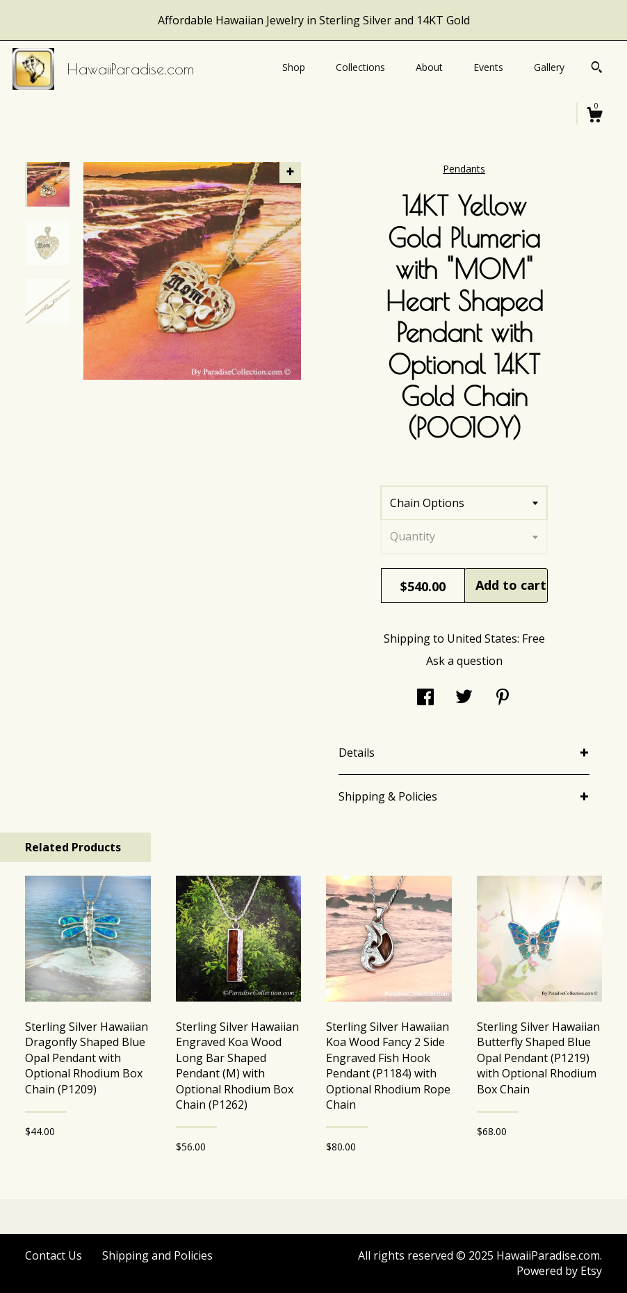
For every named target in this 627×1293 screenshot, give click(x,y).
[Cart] (594, 116)
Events (488, 67)
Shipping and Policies (157, 1255)
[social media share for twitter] (464, 698)
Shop (293, 67)
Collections (360, 67)
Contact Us (53, 1255)
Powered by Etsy (559, 1270)
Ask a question (464, 660)
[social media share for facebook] (425, 698)
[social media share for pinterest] (502, 698)
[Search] (597, 69)
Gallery (549, 67)
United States (482, 638)
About (429, 67)
